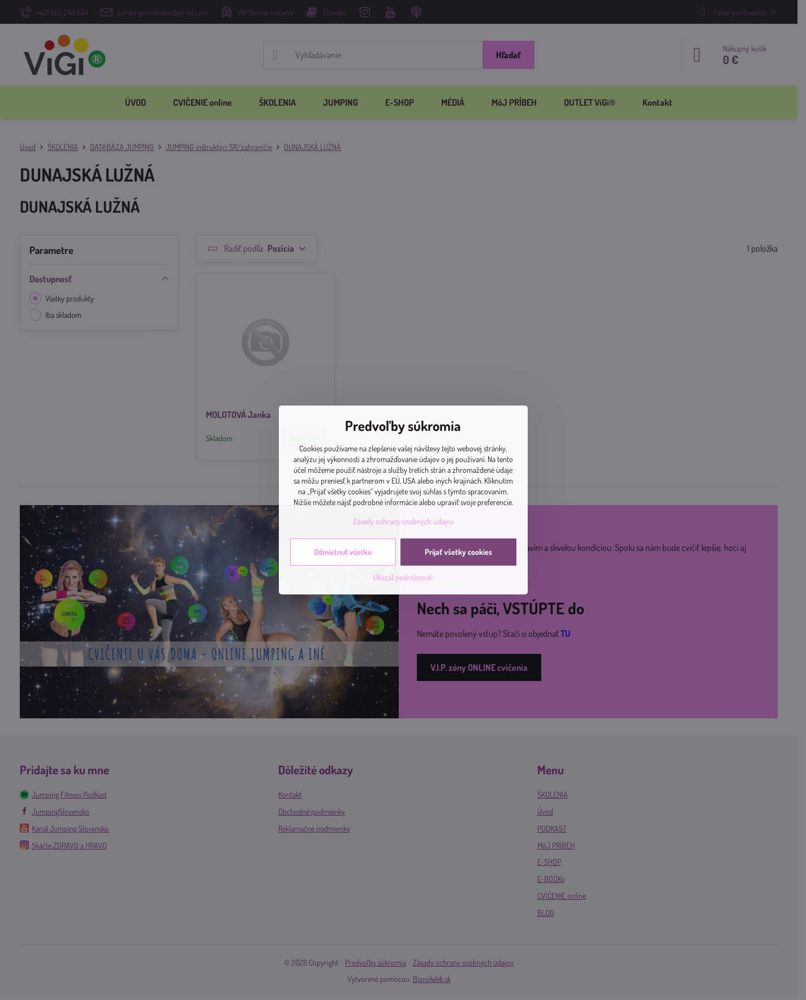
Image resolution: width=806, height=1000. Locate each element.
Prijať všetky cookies (458, 552)
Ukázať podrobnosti (403, 577)
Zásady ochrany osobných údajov (403, 521)
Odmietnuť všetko (343, 552)
